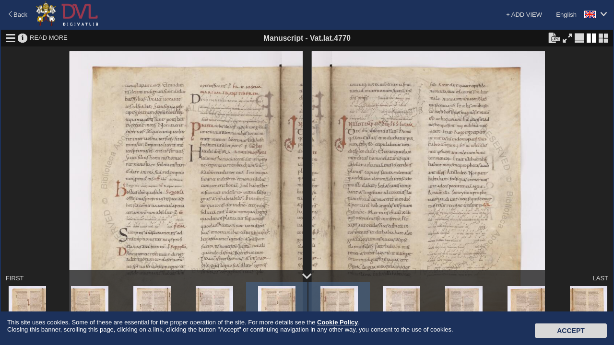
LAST (600, 278)
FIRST (15, 278)
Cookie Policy (337, 322)
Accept (571, 330)
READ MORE (49, 37)
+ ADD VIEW (524, 14)
